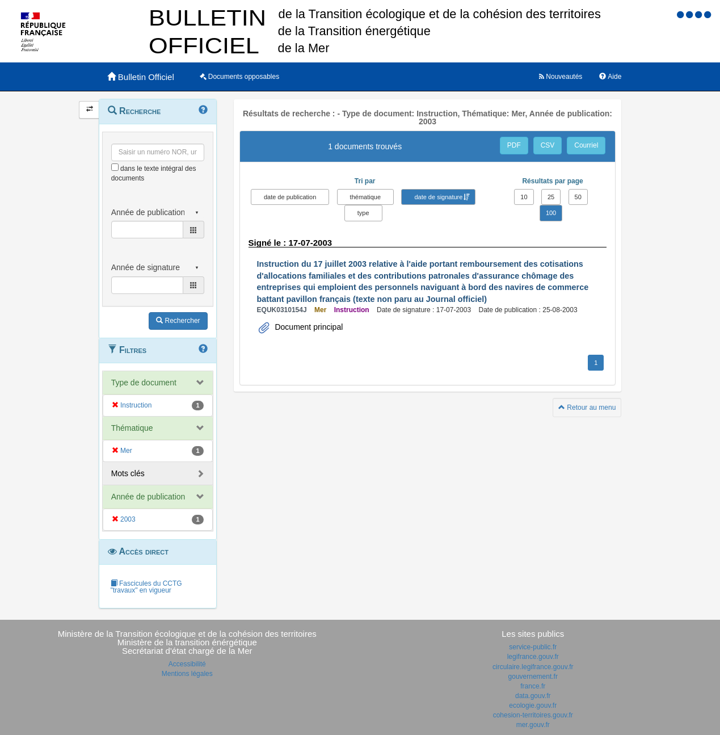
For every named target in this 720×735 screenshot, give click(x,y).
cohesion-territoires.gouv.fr (533, 715)
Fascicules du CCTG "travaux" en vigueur (146, 586)
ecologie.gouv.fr (533, 705)
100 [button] (551, 212)
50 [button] (578, 197)
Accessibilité (187, 664)
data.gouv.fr (532, 696)
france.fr (532, 686)
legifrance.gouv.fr (533, 657)
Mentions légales (187, 674)
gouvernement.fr (533, 677)
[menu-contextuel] (115, 167)
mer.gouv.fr (533, 725)
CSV (548, 145)
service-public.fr (533, 647)
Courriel (586, 145)
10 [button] (523, 197)
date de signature (438, 197)
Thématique (132, 427)
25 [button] (551, 197)
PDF (514, 145)
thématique (365, 197)
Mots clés (128, 473)
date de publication (290, 197)
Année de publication (148, 496)
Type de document (143, 382)
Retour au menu (587, 407)
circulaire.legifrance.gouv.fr (533, 667)
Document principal (308, 326)
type (363, 212)
